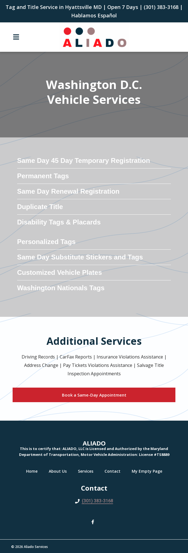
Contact (114, 471)
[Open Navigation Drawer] (16, 37)
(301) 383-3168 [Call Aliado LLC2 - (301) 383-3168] (97, 500)
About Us (59, 471)
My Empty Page (149, 471)
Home (33, 471)
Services (87, 471)
